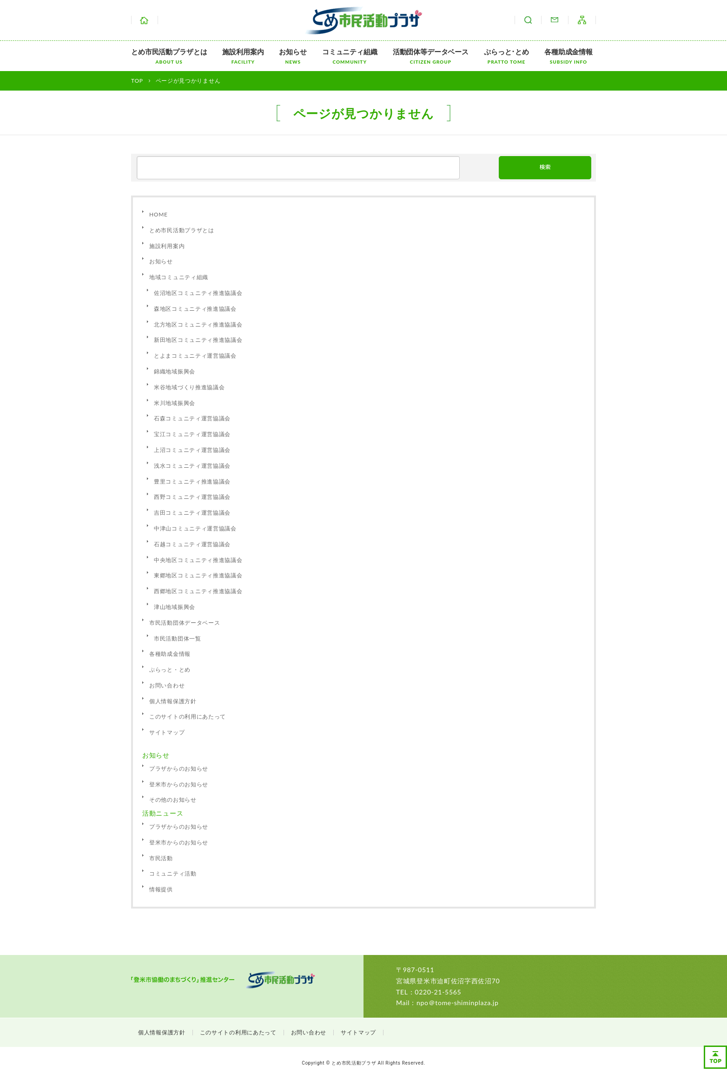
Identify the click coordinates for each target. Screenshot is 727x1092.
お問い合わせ (554, 20)
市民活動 (161, 858)
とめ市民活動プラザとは (169, 56)
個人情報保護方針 (173, 701)
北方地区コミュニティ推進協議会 (198, 324)
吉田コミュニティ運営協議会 (192, 512)
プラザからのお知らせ (178, 768)
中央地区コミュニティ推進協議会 (198, 559)
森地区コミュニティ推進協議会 (195, 308)
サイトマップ (581, 20)
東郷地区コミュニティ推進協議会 (198, 575)
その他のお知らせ (173, 799)
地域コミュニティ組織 (178, 277)
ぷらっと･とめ (506, 56)
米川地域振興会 (174, 402)
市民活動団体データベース (184, 622)
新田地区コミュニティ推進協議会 (198, 339)
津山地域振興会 (174, 606)
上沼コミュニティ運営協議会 (192, 449)
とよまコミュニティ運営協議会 (195, 355)
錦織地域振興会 (174, 371)
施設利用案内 (243, 56)
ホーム (145, 20)
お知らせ (292, 56)
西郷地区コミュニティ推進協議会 (198, 591)
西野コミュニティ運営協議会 (192, 496)
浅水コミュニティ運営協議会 (192, 465)
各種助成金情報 (568, 56)
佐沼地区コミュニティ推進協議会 (198, 292)
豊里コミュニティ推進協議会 (192, 481)
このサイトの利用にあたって (187, 716)
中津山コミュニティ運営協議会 (195, 528)
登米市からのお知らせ (178, 784)
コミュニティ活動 (173, 873)
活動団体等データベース (431, 56)
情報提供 (161, 889)
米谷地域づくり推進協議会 (189, 387)
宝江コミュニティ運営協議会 (192, 434)
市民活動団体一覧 (177, 638)
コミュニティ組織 (349, 56)
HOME (158, 214)
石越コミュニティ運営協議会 (192, 544)
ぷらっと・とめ (170, 669)
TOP (137, 80)
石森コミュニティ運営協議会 (192, 418)
